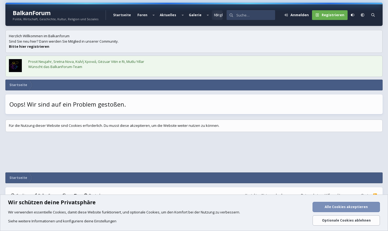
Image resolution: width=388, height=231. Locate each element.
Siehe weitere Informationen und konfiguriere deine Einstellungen (62, 221)
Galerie (195, 15)
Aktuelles (168, 15)
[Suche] (255, 15)
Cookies (59, 212)
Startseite (122, 15)
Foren (142, 15)
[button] (154, 15)
